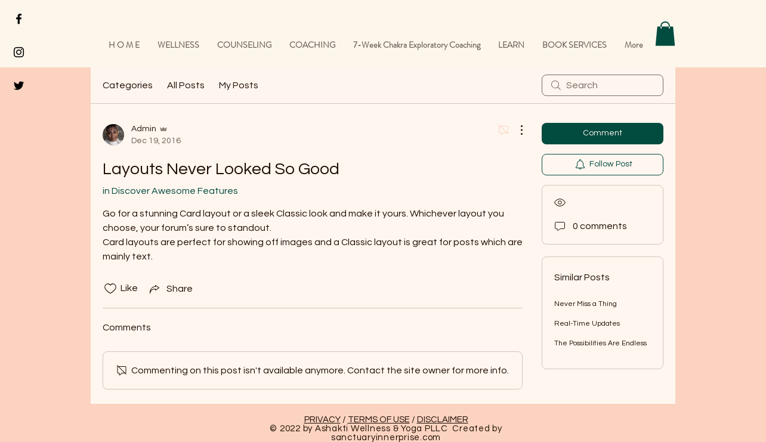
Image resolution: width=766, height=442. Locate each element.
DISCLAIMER (442, 419)
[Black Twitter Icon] (19, 85)
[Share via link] (170, 289)
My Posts (238, 85)
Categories (128, 85)
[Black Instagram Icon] (19, 52)
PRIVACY (322, 419)
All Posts (186, 85)
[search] (602, 85)
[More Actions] (515, 130)
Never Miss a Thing (585, 304)
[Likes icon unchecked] (110, 289)
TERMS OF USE (379, 419)
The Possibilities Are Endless (600, 343)
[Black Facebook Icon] (19, 19)
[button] (665, 33)
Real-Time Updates (587, 323)
